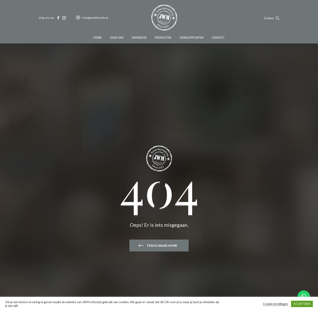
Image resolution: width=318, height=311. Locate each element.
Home (97, 38)
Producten (163, 38)
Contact (218, 38)
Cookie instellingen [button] (275, 304)
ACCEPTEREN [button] (302, 303)
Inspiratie (139, 38)
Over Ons (116, 38)
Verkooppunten (191, 38)
